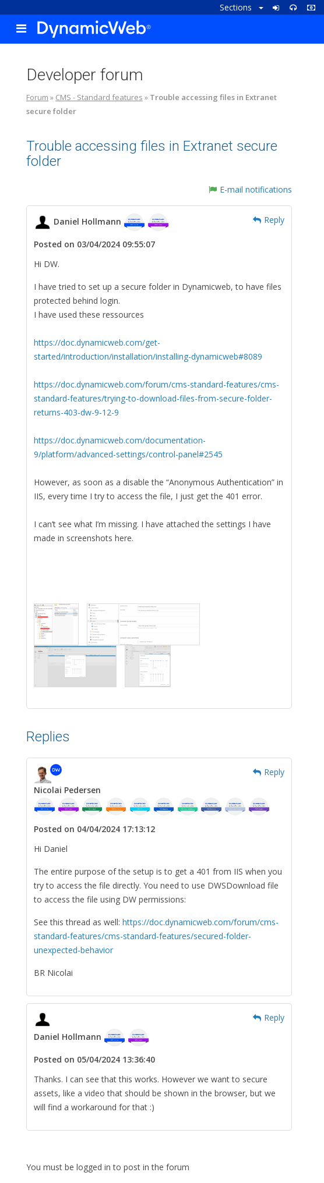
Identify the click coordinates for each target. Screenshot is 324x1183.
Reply (268, 219)
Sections (241, 7)
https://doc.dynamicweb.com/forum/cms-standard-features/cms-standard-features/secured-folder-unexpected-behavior (156, 935)
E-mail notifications (250, 189)
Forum (37, 97)
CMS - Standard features (99, 97)
